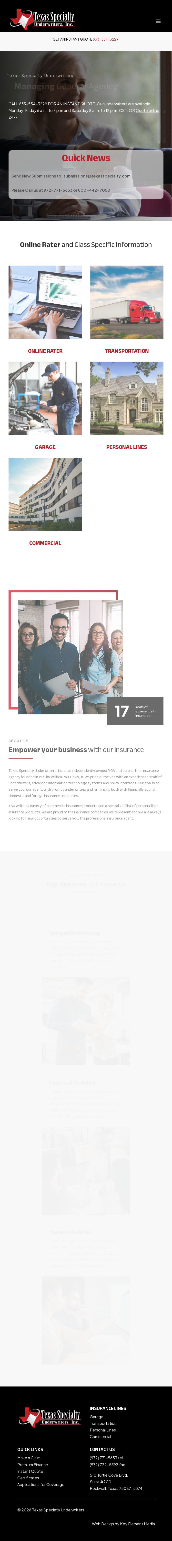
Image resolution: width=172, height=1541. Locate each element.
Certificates (28, 1477)
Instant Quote (30, 1471)
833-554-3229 (106, 39)
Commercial (100, 1436)
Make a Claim (28, 1457)
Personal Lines (103, 1429)
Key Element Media (137, 1523)
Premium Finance (32, 1464)
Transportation (103, 1423)
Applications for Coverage (40, 1484)
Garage (96, 1416)
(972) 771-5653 (103, 1457)
